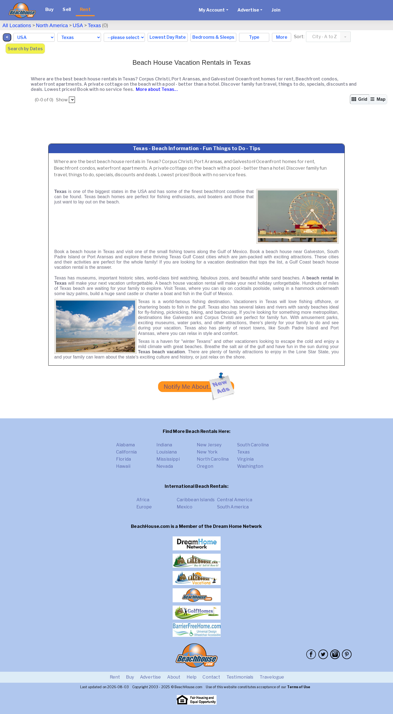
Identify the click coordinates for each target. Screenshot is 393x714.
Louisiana (166, 452)
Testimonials (240, 677)
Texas (94, 25)
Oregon (205, 466)
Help (192, 677)
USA (78, 25)
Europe (144, 506)
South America (233, 506)
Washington (250, 466)
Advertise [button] (248, 10)
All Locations (16, 25)
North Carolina (213, 459)
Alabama (125, 444)
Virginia (245, 459)
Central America (234, 499)
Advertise (150, 677)
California (126, 452)
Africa (143, 499)
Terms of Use (298, 687)
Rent (85, 9)
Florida (123, 459)
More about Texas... (156, 89)
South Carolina (253, 444)
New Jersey (209, 444)
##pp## (72, 100)
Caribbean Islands (196, 499)
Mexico (185, 506)
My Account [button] (212, 10)
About (174, 677)
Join (275, 10)
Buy (49, 9)
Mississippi (168, 459)
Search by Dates (25, 48)
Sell (67, 9)
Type (254, 37)
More (281, 37)
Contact (211, 677)
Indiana (164, 444)
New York (207, 452)
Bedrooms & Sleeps (213, 37)
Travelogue (272, 677)
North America (52, 25)
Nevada (164, 466)
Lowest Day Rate (168, 37)
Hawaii (123, 466)
